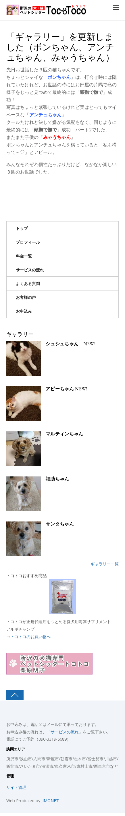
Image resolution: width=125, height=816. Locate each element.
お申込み (24, 311)
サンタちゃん (60, 524)
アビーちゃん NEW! (66, 389)
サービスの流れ (30, 270)
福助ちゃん (57, 479)
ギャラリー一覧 (105, 564)
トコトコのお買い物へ (30, 636)
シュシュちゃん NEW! (70, 344)
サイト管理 (16, 787)
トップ (22, 228)
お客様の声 (26, 297)
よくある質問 (28, 283)
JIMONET (50, 800)
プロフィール (28, 242)
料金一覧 (24, 256)
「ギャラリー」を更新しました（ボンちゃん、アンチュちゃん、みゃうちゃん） (60, 47)
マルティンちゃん (64, 434)
